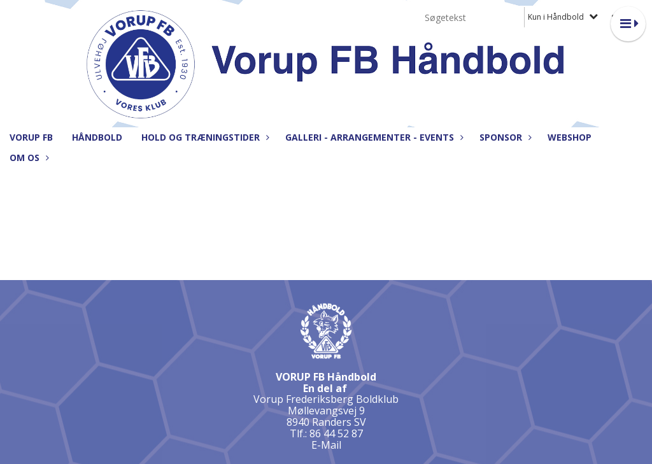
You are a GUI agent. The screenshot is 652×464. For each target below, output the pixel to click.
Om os (28, 157)
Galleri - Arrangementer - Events (372, 137)
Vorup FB (31, 137)
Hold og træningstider (203, 137)
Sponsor (503, 137)
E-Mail (326, 445)
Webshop (570, 137)
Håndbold (97, 137)
